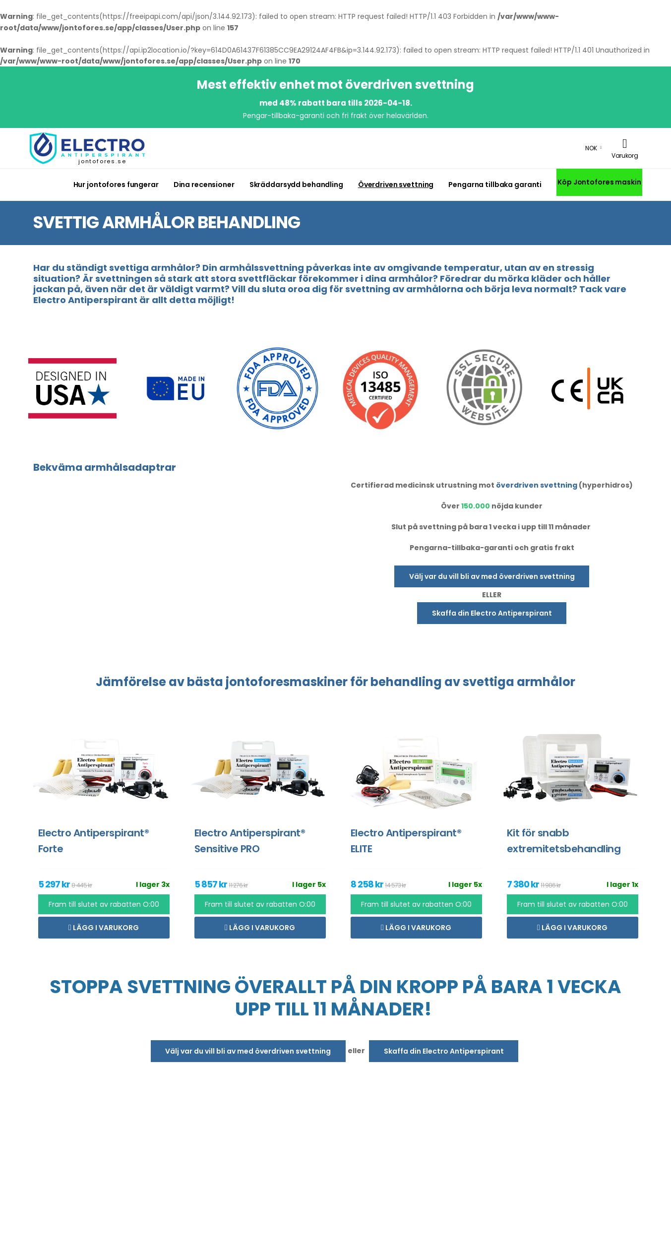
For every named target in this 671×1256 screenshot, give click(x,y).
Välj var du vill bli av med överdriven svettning (492, 576)
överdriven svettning (536, 485)
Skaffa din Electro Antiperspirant (492, 613)
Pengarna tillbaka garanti (495, 184)
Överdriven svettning (395, 184)
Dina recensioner (204, 184)
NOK (591, 148)
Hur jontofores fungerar (116, 184)
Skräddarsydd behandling (296, 184)
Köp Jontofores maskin (599, 182)
